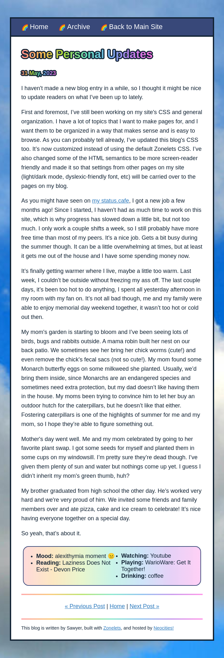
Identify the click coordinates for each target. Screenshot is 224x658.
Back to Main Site (136, 27)
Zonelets (112, 628)
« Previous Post (85, 606)
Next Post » (144, 606)
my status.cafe (110, 200)
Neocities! (164, 628)
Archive (78, 27)
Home (39, 27)
